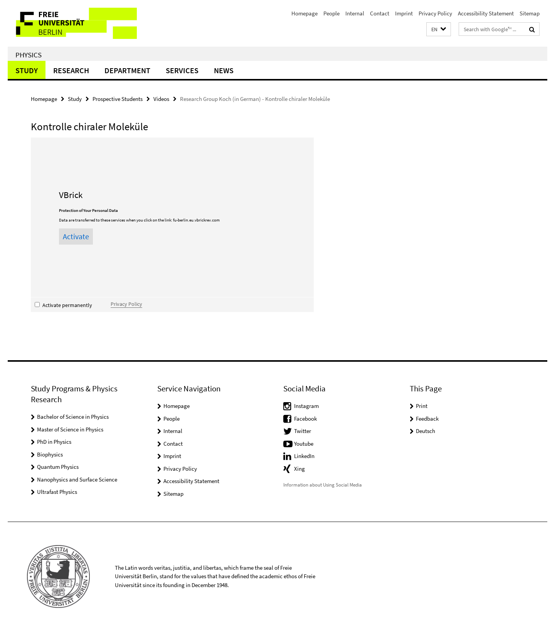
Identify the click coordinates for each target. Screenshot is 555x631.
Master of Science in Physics (70, 429)
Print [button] (421, 405)
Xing (299, 468)
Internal (354, 13)
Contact (379, 13)
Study (26, 70)
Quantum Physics (58, 466)
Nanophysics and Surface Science (77, 479)
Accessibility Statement (486, 13)
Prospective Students (117, 98)
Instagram (306, 405)
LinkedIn (304, 456)
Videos (161, 98)
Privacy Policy (435, 13)
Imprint (404, 13)
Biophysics (50, 454)
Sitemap (530, 13)
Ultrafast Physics (57, 491)
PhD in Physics (54, 441)
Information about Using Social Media (322, 485)
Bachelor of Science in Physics (73, 416)
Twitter (302, 431)
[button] (438, 29)
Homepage (304, 13)
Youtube (303, 443)
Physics (28, 54)
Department (127, 70)
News (224, 70)
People (331, 13)
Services (182, 70)
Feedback (427, 418)
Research (71, 70)
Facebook (305, 418)
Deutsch (425, 431)
